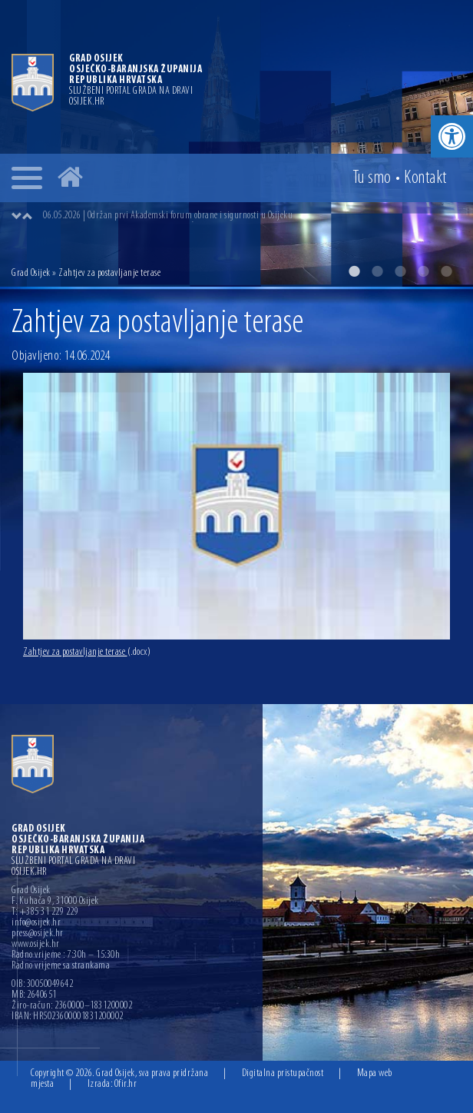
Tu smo (372, 178)
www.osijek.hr (36, 944)
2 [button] (377, 271)
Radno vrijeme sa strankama (61, 966)
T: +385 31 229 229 (45, 912)
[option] (236, 143)
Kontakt (425, 178)
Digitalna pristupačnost (283, 1073)
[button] (452, 136)
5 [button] (446, 271)
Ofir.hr (125, 1084)
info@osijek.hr (36, 923)
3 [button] (400, 271)
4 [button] (423, 271)
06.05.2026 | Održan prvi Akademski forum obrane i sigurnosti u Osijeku (168, 215)
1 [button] (354, 271)
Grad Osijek (32, 273)
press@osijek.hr (38, 934)
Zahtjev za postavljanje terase (86, 652)
